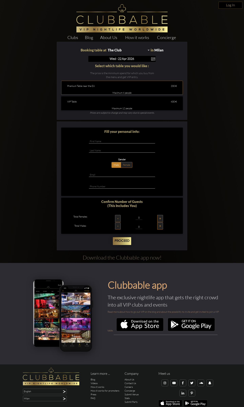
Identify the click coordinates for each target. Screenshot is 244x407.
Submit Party (131, 401)
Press (93, 394)
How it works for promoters (105, 390)
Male (116, 164)
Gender (122, 159)
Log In (230, 5)
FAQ (93, 398)
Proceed (122, 241)
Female (126, 164)
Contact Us (130, 383)
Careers (129, 386)
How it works (137, 37)
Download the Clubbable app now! (122, 257)
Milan (159, 50)
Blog (89, 37)
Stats (127, 398)
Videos (94, 383)
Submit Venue (132, 394)
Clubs (72, 37)
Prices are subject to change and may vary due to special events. (122, 112)
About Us (108, 37)
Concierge (166, 37)
